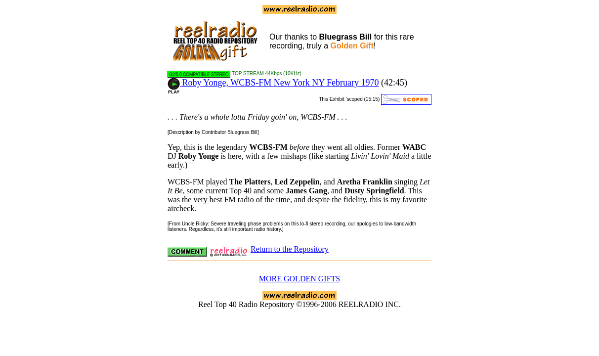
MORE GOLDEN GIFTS (299, 278)
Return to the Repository (290, 249)
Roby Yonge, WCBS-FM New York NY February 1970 (273, 83)
